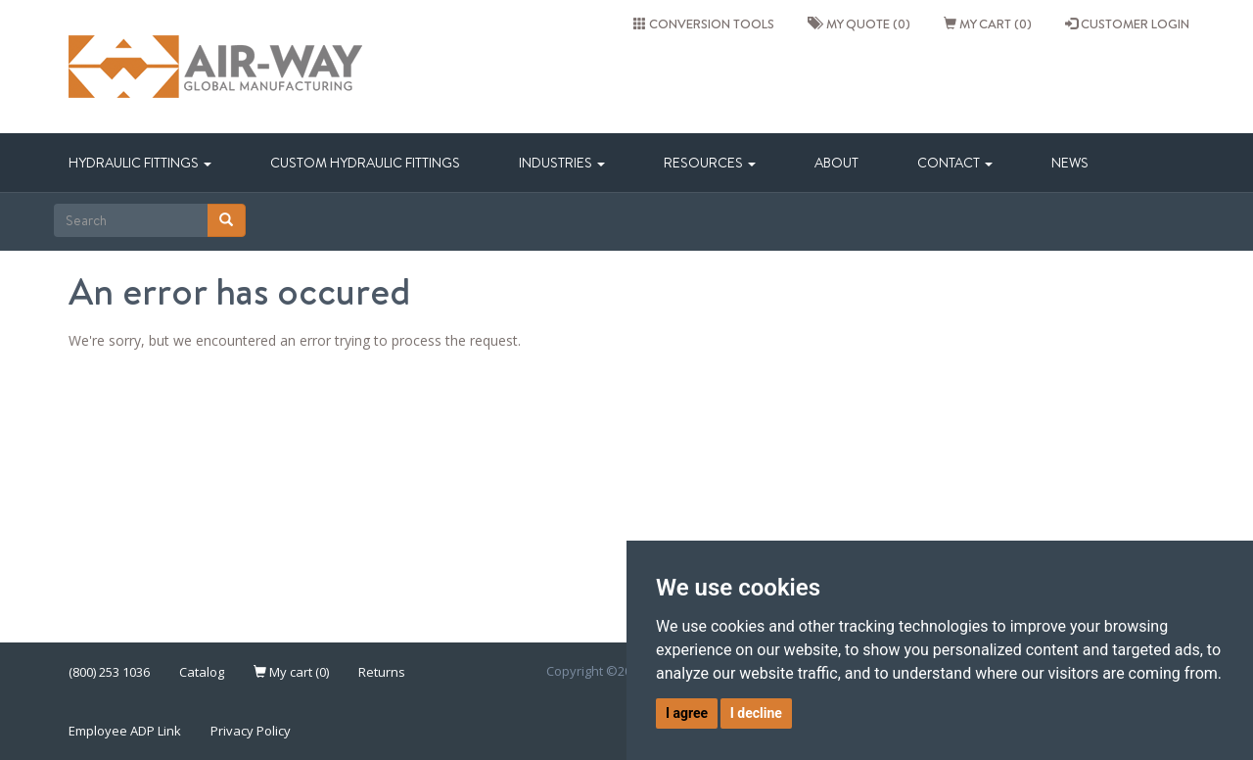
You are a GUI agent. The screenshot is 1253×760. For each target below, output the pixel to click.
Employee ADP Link (125, 730)
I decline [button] (756, 713)
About (836, 162)
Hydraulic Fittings (140, 162)
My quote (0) (859, 23)
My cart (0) (988, 23)
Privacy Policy (250, 730)
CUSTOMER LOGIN (1127, 23)
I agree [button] (687, 713)
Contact (955, 162)
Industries (562, 162)
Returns (381, 672)
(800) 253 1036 (109, 672)
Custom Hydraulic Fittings (365, 162)
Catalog (201, 672)
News (1070, 162)
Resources (710, 162)
